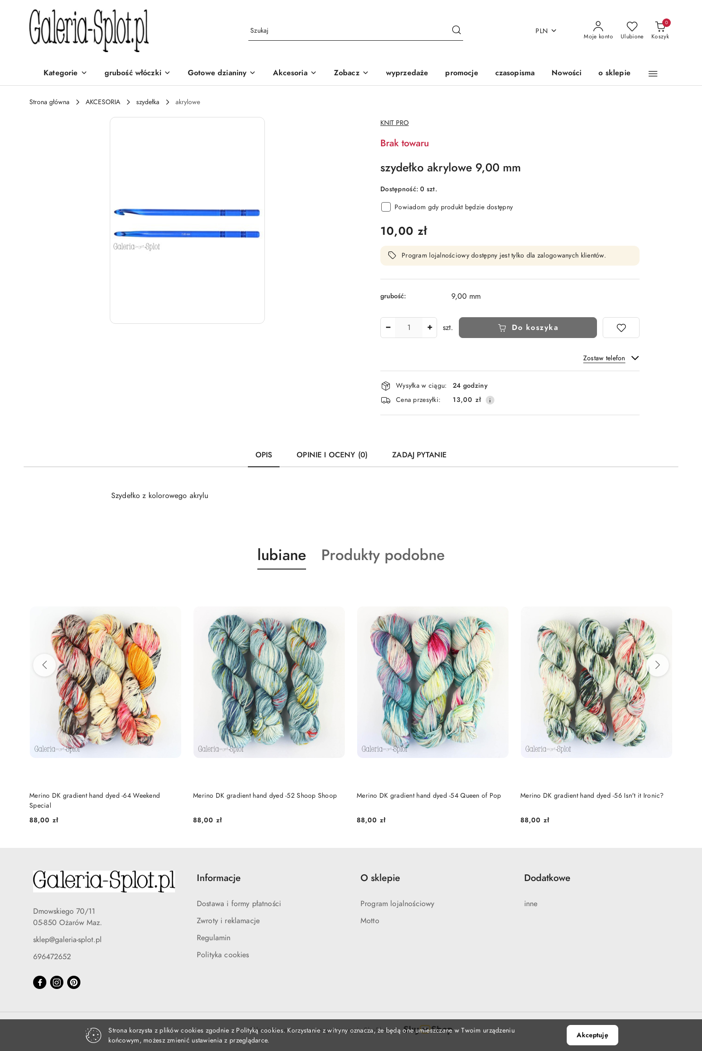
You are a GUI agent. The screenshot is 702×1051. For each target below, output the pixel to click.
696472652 (52, 957)
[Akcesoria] (294, 74)
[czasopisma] (515, 74)
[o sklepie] (614, 74)
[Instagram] (56, 982)
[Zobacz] (351, 74)
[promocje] (461, 74)
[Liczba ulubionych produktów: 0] (632, 30)
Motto (369, 921)
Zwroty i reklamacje (228, 921)
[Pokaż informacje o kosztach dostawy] (490, 400)
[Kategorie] (65, 74)
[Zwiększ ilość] (429, 328)
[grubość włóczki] (138, 74)
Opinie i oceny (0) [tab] (332, 455)
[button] (653, 73)
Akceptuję (592, 1035)
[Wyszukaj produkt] (355, 31)
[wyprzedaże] (407, 74)
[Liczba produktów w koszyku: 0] (660, 30)
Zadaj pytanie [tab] (419, 455)
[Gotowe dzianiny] (222, 74)
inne (531, 904)
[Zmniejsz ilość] (388, 328)
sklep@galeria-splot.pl (67, 940)
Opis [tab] (263, 455)
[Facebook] (39, 982)
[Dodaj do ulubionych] (621, 327)
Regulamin (213, 938)
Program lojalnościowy (397, 904)
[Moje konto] (598, 30)
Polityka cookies (223, 955)
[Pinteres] (73, 982)
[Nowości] (566, 74)
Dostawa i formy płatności (239, 904)
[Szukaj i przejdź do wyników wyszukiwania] (456, 31)
